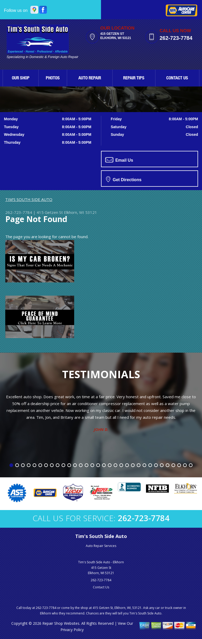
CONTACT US (177, 78)
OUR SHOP (20, 78)
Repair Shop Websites (60, 623)
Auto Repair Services (101, 546)
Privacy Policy (72, 629)
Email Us (119, 159)
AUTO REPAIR (89, 78)
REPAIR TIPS (133, 78)
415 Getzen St (50, 212)
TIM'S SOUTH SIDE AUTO (28, 199)
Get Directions (124, 179)
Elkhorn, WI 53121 (80, 212)
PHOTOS (53, 78)
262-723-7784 (176, 38)
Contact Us (101, 587)
